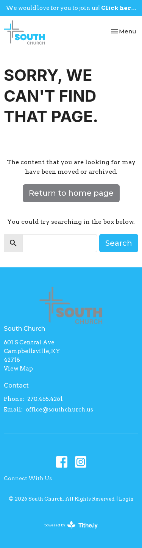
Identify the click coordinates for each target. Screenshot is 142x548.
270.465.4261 (45, 399)
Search (118, 243)
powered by (71, 525)
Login (126, 499)
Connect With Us (28, 478)
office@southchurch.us (59, 409)
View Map (18, 368)
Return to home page (71, 193)
